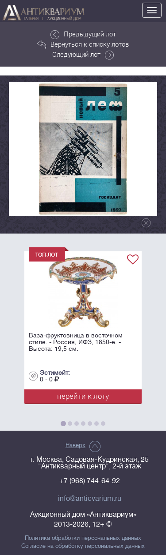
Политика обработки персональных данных (83, 538)
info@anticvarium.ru (89, 499)
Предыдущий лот (83, 34)
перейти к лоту (83, 396)
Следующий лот (83, 54)
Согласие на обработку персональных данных (83, 546)
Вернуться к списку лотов (83, 44)
